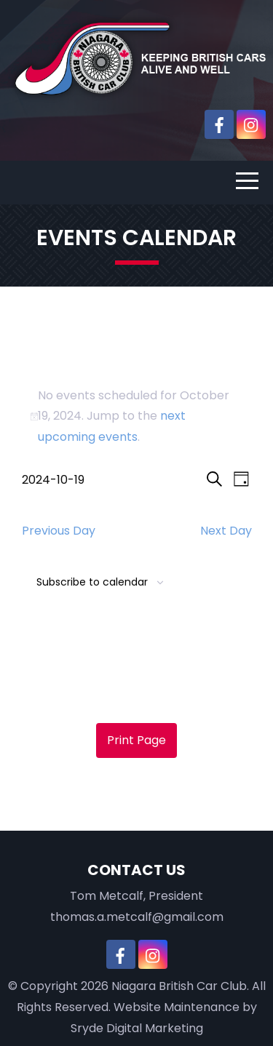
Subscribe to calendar (92, 582)
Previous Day (58, 530)
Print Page (136, 740)
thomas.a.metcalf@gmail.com (136, 917)
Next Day (226, 530)
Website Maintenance (177, 1007)
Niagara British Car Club (179, 986)
